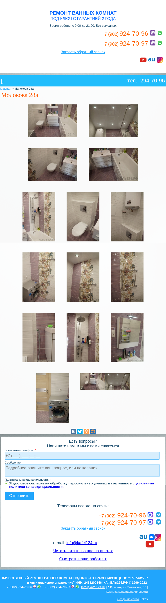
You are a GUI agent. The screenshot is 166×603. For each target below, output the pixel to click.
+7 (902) (18, 587)
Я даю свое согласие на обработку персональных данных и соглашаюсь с (81, 483)
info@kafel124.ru (81, 543)
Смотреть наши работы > (83, 559)
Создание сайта (128, 599)
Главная (5, 88)
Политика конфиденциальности (126, 591)
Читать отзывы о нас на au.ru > (83, 551)
